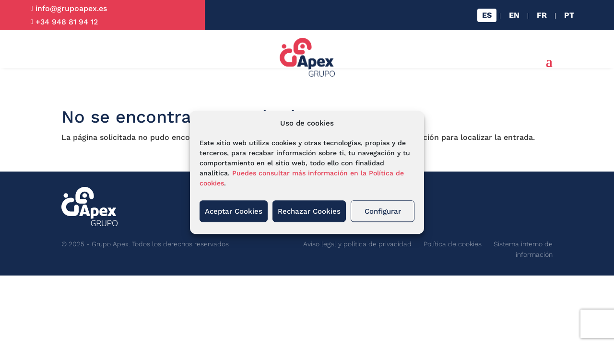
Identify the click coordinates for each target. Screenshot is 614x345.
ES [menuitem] (487, 15)
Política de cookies (453, 244)
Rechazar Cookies (309, 211)
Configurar (383, 211)
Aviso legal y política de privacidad (357, 244)
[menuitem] (486, 15)
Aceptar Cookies (233, 211)
